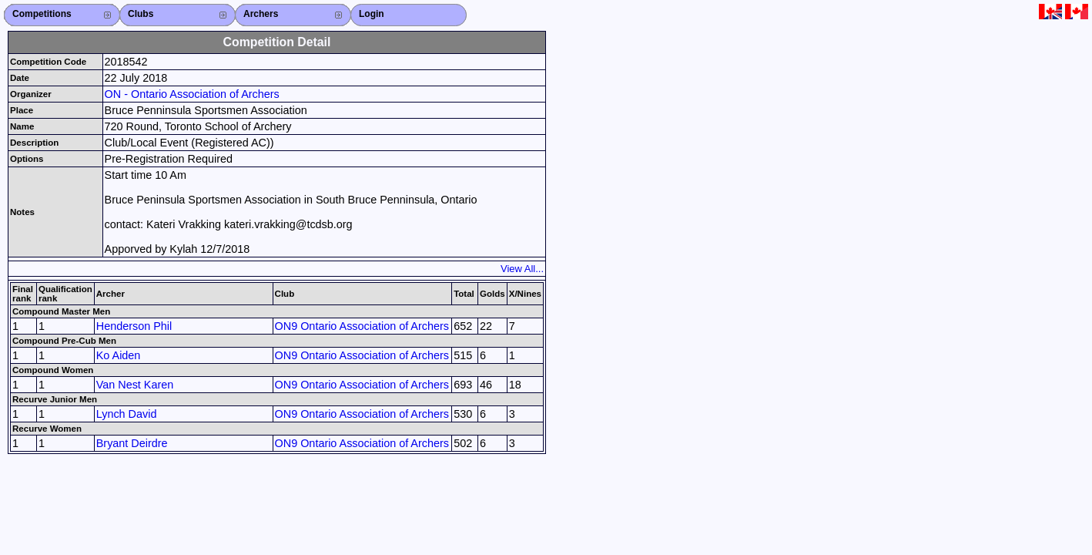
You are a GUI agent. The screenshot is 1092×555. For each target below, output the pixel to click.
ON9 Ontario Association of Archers (362, 326)
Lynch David (126, 414)
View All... (522, 268)
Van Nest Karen (135, 384)
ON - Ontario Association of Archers (192, 94)
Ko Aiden (118, 355)
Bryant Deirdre (132, 443)
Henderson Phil (134, 326)
